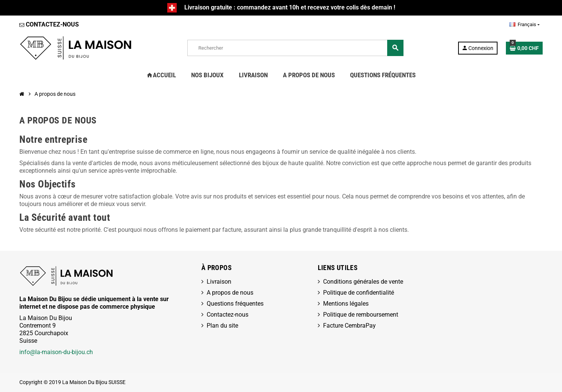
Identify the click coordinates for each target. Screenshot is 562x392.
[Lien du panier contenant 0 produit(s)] (524, 48)
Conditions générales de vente (363, 281)
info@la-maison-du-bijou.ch (56, 352)
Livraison (219, 281)
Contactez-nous (227, 314)
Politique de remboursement (360, 314)
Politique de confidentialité (358, 292)
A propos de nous (230, 292)
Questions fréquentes (235, 303)
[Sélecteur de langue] (524, 24)
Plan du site (222, 325)
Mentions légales (346, 303)
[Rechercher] (295, 48)
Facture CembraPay (349, 325)
